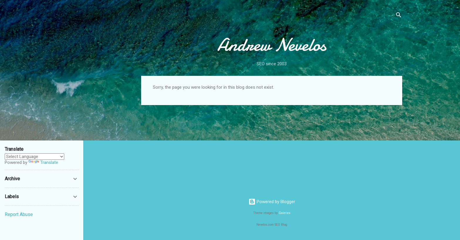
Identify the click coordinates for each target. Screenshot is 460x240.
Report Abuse (19, 214)
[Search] (398, 16)
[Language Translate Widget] (34, 156)
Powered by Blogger (271, 201)
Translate (43, 162)
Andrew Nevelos (271, 44)
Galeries (284, 213)
